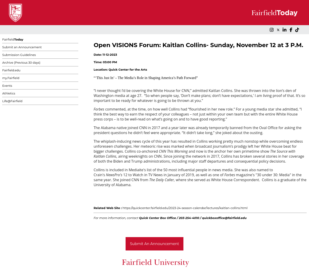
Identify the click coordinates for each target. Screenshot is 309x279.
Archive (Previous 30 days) (21, 62)
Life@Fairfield (12, 101)
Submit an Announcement (22, 47)
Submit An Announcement (154, 244)
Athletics (8, 93)
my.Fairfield (10, 78)
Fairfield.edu (11, 70)
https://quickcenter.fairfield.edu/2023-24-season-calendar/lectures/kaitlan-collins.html (185, 208)
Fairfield (12, 39)
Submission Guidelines (19, 55)
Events (7, 85)
